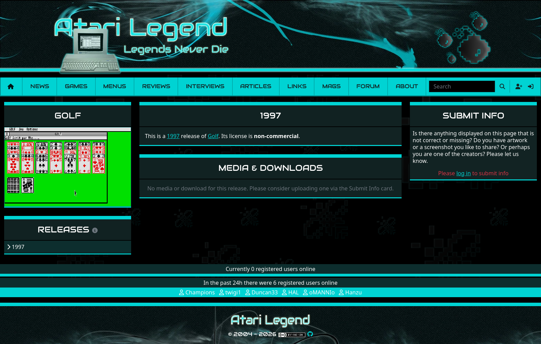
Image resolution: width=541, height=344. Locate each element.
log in (463, 173)
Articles (255, 86)
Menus (114, 86)
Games (76, 86)
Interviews (205, 86)
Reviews (156, 86)
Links (296, 86)
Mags (331, 86)
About (407, 86)
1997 (173, 136)
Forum (368, 86)
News (39, 86)
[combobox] (462, 86)
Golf (68, 115)
